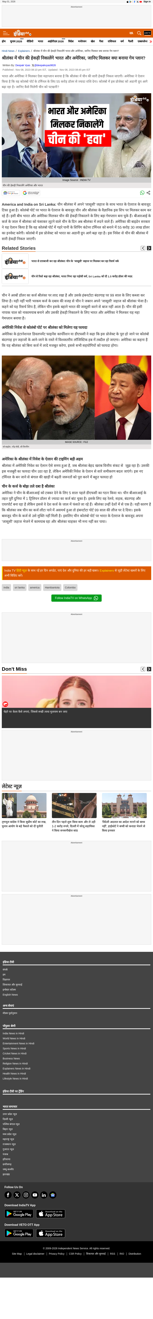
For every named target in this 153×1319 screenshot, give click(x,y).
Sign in (147, 1)
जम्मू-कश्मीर (8, 1169)
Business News (11, 1058)
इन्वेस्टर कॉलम (9, 989)
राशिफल (112, 41)
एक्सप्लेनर (142, 41)
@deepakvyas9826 (45, 65)
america (35, 587)
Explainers (24, 50)
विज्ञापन (6, 979)
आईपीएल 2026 (56, 41)
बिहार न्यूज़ (8, 1129)
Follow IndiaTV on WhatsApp (76, 598)
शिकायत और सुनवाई (12, 984)
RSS (112, 1253)
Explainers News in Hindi (16, 1068)
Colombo (70, 587)
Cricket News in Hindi (14, 1053)
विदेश (71, 41)
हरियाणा (6, 1159)
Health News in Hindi (14, 1073)
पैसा (101, 41)
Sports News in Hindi (14, 1048)
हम (4, 974)
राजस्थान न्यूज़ (9, 1144)
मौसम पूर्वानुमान (10, 1013)
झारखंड (6, 1174)
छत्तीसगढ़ (7, 1164)
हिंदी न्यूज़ (21, 570)
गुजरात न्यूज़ (8, 1149)
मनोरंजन (82, 41)
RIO (122, 1253)
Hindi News (8, 50)
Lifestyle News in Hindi (15, 1078)
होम (4, 41)
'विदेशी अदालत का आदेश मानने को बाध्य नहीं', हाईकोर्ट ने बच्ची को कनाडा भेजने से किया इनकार (123, 801)
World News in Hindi (14, 1038)
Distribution (134, 1253)
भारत (40, 41)
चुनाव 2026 (16, 41)
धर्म (122, 41)
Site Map (17, 1253)
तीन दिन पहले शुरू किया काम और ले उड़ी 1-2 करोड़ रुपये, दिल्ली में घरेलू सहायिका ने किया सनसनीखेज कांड (73, 801)
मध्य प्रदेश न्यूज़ (9, 1134)
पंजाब (5, 1154)
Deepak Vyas (22, 65)
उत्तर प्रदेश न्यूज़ (10, 1114)
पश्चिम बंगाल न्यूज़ (11, 1124)
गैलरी (130, 41)
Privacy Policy (56, 1253)
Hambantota (52, 587)
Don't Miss (14, 669)
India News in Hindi (13, 1033)
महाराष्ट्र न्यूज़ (8, 1139)
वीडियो (30, 41)
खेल (93, 41)
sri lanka (20, 587)
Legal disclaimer (35, 1253)
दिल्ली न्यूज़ (8, 1119)
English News (10, 994)
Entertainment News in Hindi (18, 1043)
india (6, 587)
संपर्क (5, 969)
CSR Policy (75, 1253)
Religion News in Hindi (15, 1063)
